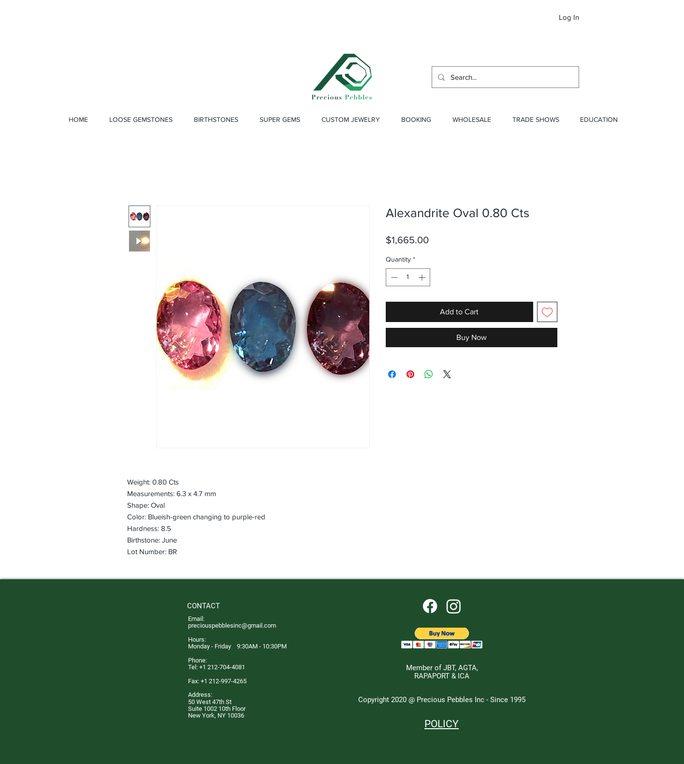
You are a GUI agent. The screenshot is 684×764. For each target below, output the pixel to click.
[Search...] (504, 77)
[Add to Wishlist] (547, 312)
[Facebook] (430, 606)
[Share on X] (447, 374)
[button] (602, 18)
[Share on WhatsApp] (429, 374)
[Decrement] (393, 277)
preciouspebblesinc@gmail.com (232, 625)
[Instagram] (453, 606)
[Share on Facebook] (392, 374)
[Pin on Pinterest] (410, 374)
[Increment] (423, 277)
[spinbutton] (408, 277)
